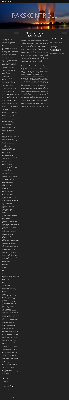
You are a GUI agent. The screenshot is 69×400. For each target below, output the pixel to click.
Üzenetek (9, 1)
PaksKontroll (34, 15)
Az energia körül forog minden (8, 166)
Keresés (16, 32)
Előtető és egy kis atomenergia (8, 204)
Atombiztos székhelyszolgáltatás (9, 110)
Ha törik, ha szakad (6, 219)
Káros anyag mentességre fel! (8, 249)
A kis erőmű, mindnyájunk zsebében (9, 60)
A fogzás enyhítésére (6, 46)
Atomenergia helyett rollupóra (8, 127)
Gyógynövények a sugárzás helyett (9, 215)
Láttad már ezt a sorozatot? (56, 42)
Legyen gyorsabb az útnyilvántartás (9, 255)
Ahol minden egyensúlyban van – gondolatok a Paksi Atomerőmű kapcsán (9, 82)
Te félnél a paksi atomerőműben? (9, 348)
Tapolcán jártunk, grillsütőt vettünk (9, 346)
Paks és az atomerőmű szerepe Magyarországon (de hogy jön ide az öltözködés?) (10, 312)
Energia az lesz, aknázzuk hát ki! (8, 206)
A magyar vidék (5, 61)
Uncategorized (5, 389)
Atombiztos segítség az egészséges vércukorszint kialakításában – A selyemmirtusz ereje (10, 108)
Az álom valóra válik (6, 146)
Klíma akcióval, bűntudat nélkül (8, 251)
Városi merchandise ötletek (8, 367)
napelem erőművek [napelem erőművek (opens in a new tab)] (44, 71)
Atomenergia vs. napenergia (8, 130)
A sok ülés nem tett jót (7, 76)
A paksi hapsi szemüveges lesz (8, 70)
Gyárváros (4, 213)
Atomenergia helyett (6, 125)
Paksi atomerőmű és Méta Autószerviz (10, 315)
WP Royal (13, 397)
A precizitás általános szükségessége (10, 75)
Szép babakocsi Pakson (7, 345)
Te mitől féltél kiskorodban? (8, 353)
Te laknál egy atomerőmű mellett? (9, 349)
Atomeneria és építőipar (7, 134)
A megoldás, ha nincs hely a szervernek (10, 66)
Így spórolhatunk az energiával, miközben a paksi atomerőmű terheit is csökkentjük (10, 240)
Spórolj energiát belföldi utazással (9, 340)
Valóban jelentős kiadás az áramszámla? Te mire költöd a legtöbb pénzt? (10, 364)
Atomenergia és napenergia (8, 115)
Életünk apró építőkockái (7, 203)
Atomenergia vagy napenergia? (8, 128)
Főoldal (4, 1)
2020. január (5, 381)
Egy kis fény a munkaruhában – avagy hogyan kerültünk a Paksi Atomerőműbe (10, 194)
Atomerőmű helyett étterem (8, 139)
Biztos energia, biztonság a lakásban (10, 176)
